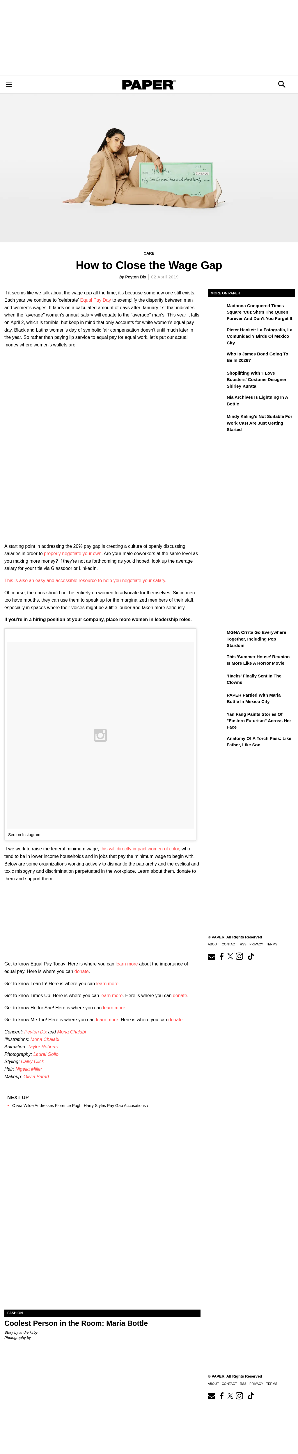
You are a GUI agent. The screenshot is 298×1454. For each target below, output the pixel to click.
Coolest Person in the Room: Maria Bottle (76, 1323)
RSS (243, 944)
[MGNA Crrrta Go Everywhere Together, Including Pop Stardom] (216, 636)
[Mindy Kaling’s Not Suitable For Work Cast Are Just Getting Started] (216, 420)
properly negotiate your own (72, 553)
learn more (127, 963)
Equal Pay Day (95, 300)
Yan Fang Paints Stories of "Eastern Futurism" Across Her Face (259, 721)
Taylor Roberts (43, 1046)
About (213, 944)
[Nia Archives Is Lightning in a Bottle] (216, 401)
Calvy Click (32, 1061)
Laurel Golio (45, 1054)
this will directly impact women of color (139, 848)
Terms (271, 944)
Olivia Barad (36, 1076)
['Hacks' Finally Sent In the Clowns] (216, 680)
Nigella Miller (28, 1069)
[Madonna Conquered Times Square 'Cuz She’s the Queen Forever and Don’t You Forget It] (216, 310)
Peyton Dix (135, 277)
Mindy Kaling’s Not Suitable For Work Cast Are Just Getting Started (259, 423)
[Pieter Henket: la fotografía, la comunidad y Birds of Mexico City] (216, 334)
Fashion (15, 1313)
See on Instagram (24, 834)
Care (149, 253)
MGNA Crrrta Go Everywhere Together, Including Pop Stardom (256, 639)
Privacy (256, 944)
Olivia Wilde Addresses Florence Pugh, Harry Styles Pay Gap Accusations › (80, 1105)
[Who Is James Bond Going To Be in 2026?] (216, 358)
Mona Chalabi (71, 1031)
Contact (229, 944)
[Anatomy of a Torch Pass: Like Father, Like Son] (216, 742)
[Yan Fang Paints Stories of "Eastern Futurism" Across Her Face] (216, 718)
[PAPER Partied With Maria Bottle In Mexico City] (216, 699)
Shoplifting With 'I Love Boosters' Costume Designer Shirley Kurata (256, 380)
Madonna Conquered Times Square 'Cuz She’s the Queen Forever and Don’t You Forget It (259, 312)
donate (81, 971)
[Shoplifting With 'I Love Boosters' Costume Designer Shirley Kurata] (216, 377)
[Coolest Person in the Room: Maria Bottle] (102, 1261)
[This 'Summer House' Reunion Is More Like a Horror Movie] (216, 661)
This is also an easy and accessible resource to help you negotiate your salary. (85, 580)
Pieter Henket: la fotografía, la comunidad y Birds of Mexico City (259, 336)
